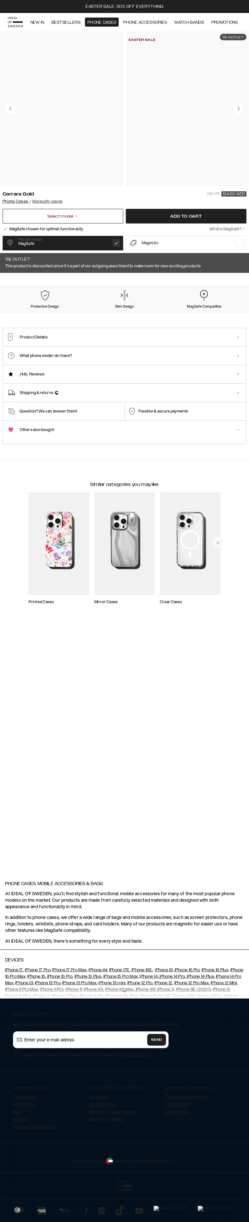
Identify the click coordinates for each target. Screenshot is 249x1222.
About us (98, 1107)
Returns (21, 1129)
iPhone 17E (119, 980)
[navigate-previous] (225, 580)
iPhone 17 (14, 980)
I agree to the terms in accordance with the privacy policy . (86, 1065)
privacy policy (137, 1065)
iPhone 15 (36, 987)
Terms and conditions (186, 1107)
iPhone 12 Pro (140, 993)
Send (156, 1050)
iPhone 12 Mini (224, 993)
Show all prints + (230, 282)
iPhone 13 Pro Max (79, 993)
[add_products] (81, 619)
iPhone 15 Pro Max (120, 987)
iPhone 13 (24, 993)
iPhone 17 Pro (37, 980)
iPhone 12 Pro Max (191, 993)
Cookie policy (178, 1122)
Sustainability (102, 1115)
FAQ (17, 1122)
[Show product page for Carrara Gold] (18, 314)
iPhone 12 (163, 993)
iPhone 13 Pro (47, 993)
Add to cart (186, 216)
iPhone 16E (142, 980)
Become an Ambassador (113, 1122)
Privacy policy (178, 1115)
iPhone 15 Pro (59, 987)
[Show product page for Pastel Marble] (51, 314)
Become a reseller (106, 1129)
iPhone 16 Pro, (187, 980)
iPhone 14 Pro (172, 987)
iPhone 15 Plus (88, 987)
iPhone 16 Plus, (216, 980)
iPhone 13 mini (112, 993)
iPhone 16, (164, 980)
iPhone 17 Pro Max (69, 980)
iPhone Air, (98, 980)
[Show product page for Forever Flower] (85, 314)
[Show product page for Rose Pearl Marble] (153, 314)
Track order (24, 1107)
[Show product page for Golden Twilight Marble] (119, 314)
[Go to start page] (15, 22)
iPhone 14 (149, 987)
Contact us (24, 1115)
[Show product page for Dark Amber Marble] (220, 314)
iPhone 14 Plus (200, 987)
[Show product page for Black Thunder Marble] (187, 314)
